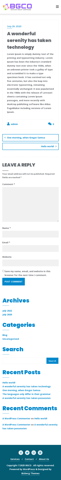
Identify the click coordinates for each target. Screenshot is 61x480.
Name (6, 228)
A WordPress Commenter (16, 418)
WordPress (29, 469)
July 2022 (7, 310)
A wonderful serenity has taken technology (26, 386)
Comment (8, 184)
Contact (29, 459)
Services (15, 459)
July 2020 (7, 314)
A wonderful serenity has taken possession (26, 398)
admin (12, 124)
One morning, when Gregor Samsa (26, 137)
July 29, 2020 (14, 26)
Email (6, 242)
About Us (44, 459)
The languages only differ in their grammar (26, 394)
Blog (4, 335)
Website (6, 256)
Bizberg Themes (30, 473)
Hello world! (47, 146)
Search (12, 350)
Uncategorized (10, 338)
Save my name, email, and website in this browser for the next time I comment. (27, 273)
